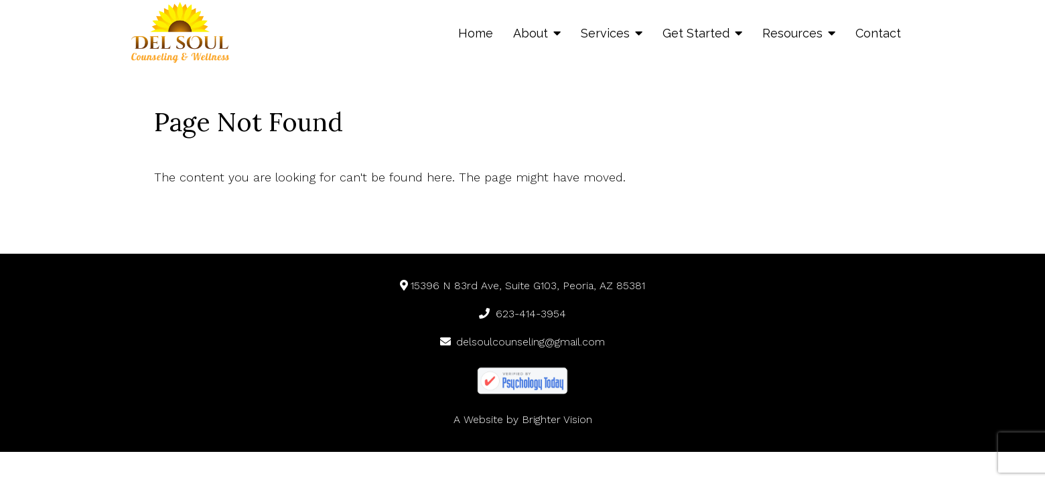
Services (605, 33)
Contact (878, 33)
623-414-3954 (522, 313)
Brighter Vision (557, 419)
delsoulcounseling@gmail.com (523, 341)
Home (475, 33)
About (530, 33)
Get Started (696, 33)
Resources (792, 33)
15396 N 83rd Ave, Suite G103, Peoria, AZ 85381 (523, 285)
